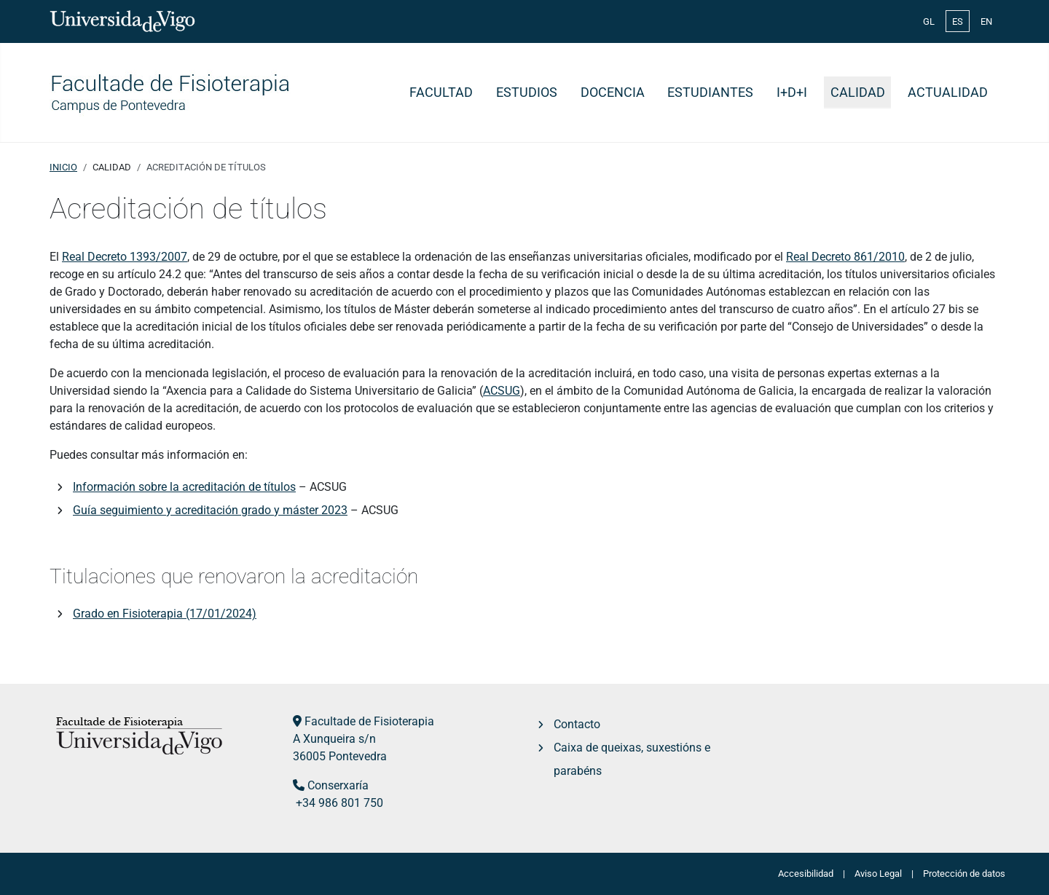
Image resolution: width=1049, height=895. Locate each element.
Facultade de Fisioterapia (369, 721)
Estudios (526, 92)
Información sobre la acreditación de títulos (184, 487)
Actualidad (948, 92)
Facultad (441, 92)
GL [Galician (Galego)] (929, 21)
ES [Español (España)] (957, 21)
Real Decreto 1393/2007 (124, 257)
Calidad (857, 92)
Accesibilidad (805, 873)
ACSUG (501, 391)
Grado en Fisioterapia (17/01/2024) (164, 613)
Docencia (613, 92)
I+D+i (792, 92)
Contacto (577, 724)
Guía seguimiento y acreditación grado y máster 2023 (210, 510)
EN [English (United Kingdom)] (986, 21)
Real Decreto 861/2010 (845, 257)
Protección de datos (964, 873)
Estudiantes (710, 92)
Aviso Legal (878, 873)
